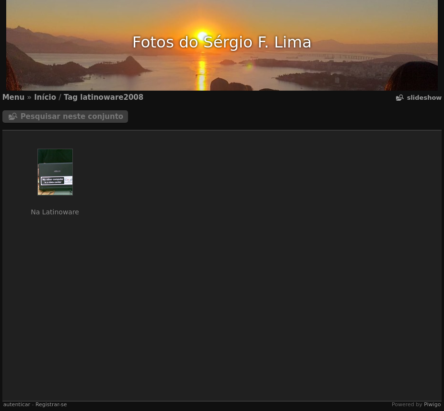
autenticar (16, 404)
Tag (71, 97)
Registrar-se (51, 404)
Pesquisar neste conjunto (72, 116)
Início (45, 97)
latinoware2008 (111, 97)
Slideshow (424, 97)
